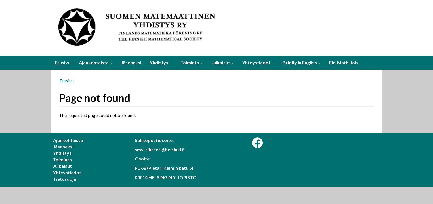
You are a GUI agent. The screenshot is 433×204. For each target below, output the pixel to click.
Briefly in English (302, 62)
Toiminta (191, 62)
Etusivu (62, 62)
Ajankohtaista (95, 62)
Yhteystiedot (258, 62)
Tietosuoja (64, 179)
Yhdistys (161, 62)
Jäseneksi (131, 62)
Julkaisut (222, 62)
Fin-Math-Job (343, 62)
